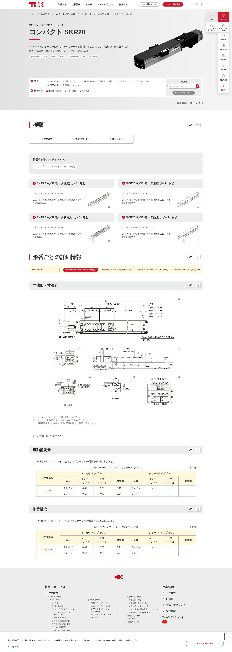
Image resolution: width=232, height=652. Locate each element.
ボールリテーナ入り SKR (97, 14)
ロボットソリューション (101, 614)
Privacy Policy (13, 646)
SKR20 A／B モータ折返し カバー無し (134, 81)
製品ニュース (133, 622)
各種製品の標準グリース (140, 613)
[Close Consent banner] (228, 636)
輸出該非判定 (136, 600)
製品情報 (45, 14)
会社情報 (171, 593)
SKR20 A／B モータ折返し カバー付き (63, 85)
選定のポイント (82, 139)
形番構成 (85, 91)
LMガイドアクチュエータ (67, 14)
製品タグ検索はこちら (182, 93)
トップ (32, 14)
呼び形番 (48, 139)
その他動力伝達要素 (62, 624)
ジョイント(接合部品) (62, 630)
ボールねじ (58, 606)
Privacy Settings (205, 643)
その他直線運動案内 (62, 621)
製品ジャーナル (134, 616)
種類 (36, 81)
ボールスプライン (61, 618)
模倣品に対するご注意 (140, 606)
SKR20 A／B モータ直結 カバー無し (62, 81)
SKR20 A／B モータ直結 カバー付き (98, 81)
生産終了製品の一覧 (139, 603)
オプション (117, 139)
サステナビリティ (175, 605)
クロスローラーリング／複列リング (64, 613)
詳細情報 (38, 90)
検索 (197, 86)
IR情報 (169, 599)
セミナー (131, 619)
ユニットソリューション (101, 606)
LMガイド (58, 603)
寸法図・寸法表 (54, 91)
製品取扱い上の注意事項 (190, 103)
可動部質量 (71, 91)
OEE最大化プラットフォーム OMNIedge (103, 610)
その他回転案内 (60, 627)
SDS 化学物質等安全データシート (144, 609)
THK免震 (94, 618)
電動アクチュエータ (99, 603)
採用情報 (123, 4)
